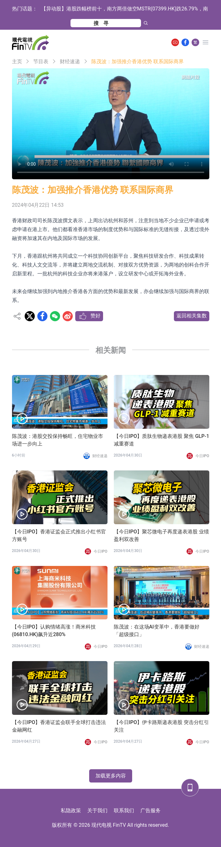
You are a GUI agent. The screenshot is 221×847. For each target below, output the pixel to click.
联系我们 (124, 810)
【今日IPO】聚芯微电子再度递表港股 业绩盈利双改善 (161, 535)
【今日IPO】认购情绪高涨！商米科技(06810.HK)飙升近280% (54, 630)
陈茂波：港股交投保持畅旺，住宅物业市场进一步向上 (57, 440)
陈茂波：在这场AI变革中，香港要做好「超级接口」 (157, 630)
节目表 (40, 61)
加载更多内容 (110, 776)
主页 (17, 61)
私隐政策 (71, 810)
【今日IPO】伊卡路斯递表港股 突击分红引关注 (161, 726)
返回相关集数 (191, 316)
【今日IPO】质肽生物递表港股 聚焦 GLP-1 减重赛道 (161, 440)
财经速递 (70, 61)
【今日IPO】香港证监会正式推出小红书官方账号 (59, 535)
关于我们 (97, 810)
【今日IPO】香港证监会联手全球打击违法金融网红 (59, 726)
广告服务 (150, 810)
